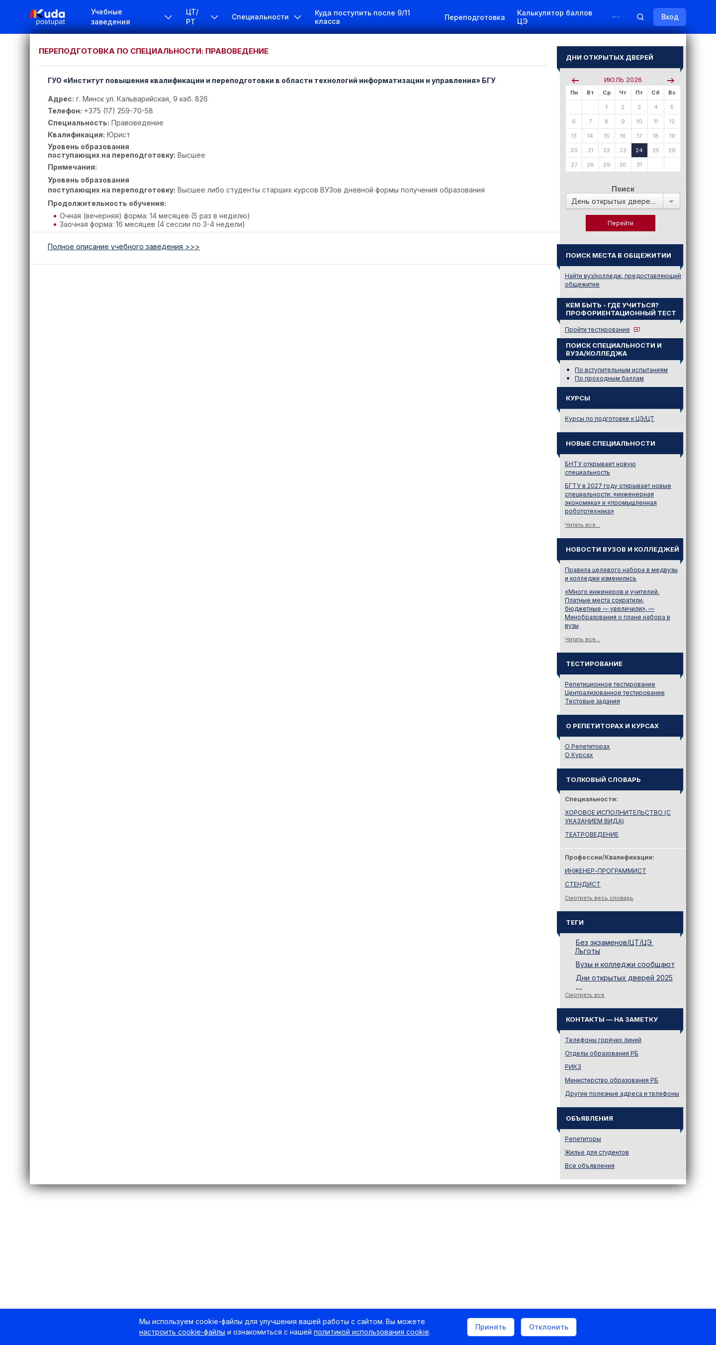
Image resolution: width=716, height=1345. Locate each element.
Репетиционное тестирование (610, 684)
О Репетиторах (587, 746)
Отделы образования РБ (601, 1053)
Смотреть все (585, 994)
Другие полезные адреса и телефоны (622, 1093)
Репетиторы (583, 1139)
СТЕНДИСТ (583, 884)
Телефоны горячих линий (603, 1040)
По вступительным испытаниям (621, 370)
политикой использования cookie (371, 1332)
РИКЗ (573, 1066)
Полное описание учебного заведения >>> (124, 246)
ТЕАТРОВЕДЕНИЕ (592, 834)
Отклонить (548, 1327)
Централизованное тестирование (615, 692)
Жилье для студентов (597, 1152)
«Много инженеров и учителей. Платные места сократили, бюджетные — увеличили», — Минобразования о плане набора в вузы (617, 608)
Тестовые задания (592, 701)
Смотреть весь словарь (599, 897)
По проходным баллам (609, 378)
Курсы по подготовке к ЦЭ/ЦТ (609, 418)
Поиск (623, 189)
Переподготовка (475, 17)
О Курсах (579, 755)
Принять (490, 1327)
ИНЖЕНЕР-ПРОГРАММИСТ (605, 870)
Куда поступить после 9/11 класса (362, 16)
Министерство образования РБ (611, 1080)
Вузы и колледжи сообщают (625, 964)
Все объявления (590, 1165)
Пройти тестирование (597, 329)
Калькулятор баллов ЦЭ (554, 16)
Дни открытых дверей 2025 (624, 977)
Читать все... (582, 524)
